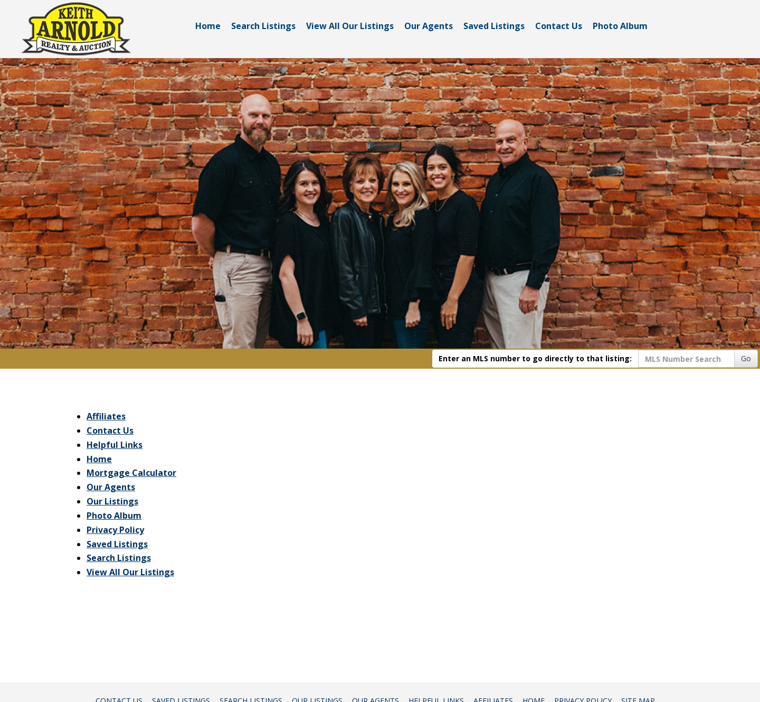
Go (746, 358)
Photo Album (620, 26)
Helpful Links (114, 445)
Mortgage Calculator (131, 473)
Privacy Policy (115, 530)
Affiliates (106, 416)
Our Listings (112, 501)
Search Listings (263, 26)
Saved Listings (494, 26)
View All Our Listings (350, 26)
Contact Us (558, 26)
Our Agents (428, 26)
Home (208, 26)
